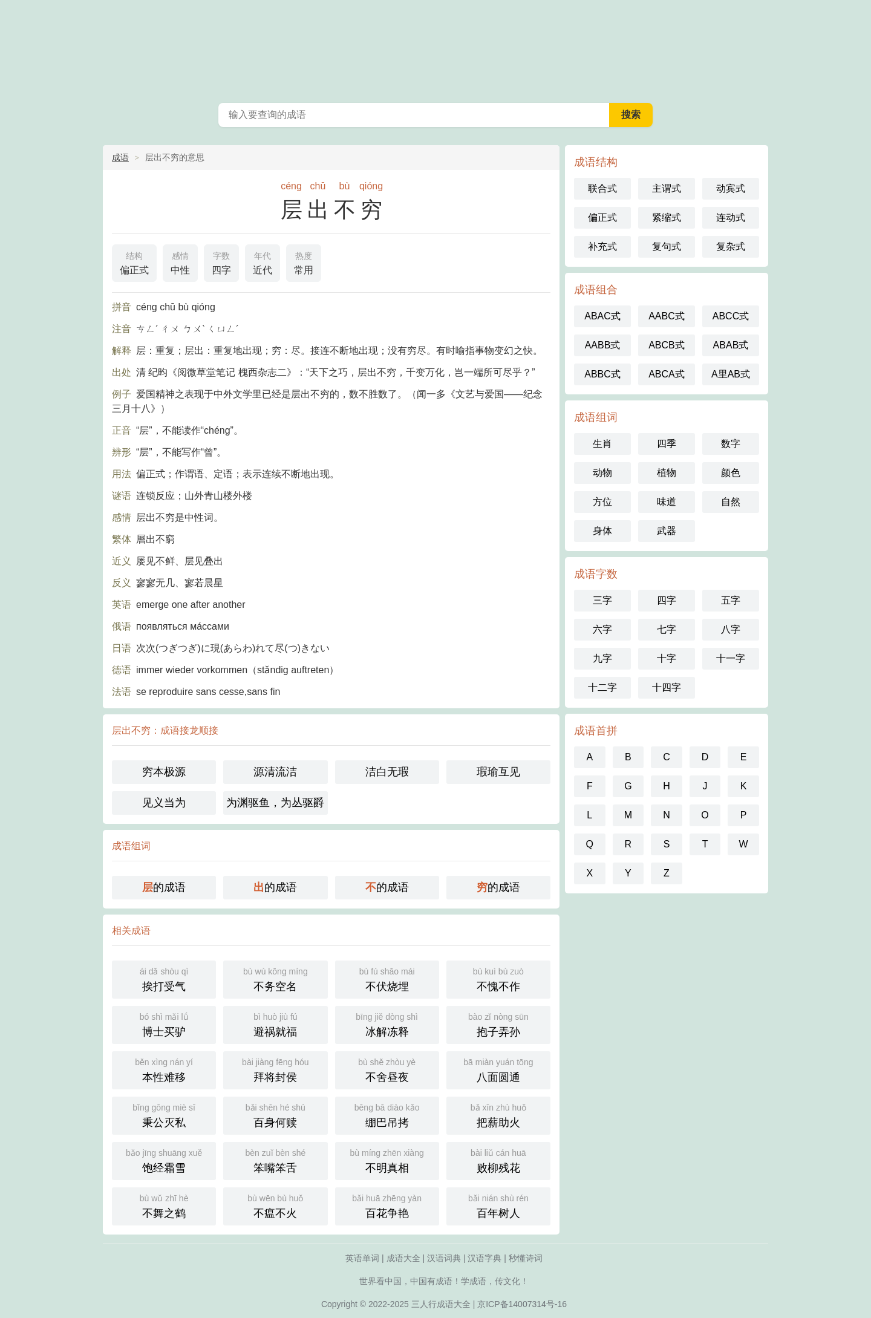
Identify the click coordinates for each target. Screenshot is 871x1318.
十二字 (602, 687)
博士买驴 (164, 1024)
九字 (602, 658)
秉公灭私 (164, 1114)
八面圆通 (498, 1069)
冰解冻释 (387, 1024)
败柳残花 (498, 1160)
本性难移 (164, 1069)
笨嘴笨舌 (275, 1160)
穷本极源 (164, 772)
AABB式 (603, 345)
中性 (180, 262)
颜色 (730, 473)
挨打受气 (164, 978)
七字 (666, 629)
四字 (221, 262)
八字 (730, 629)
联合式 (602, 188)
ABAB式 (731, 345)
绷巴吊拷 (387, 1114)
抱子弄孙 (498, 1024)
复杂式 (730, 246)
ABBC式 (602, 374)
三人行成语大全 (441, 1304)
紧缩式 (666, 217)
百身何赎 (275, 1114)
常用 (303, 262)
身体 (602, 531)
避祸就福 (275, 1024)
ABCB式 (666, 345)
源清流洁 (275, 772)
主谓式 (666, 188)
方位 (602, 502)
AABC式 (666, 316)
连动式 (730, 217)
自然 (730, 502)
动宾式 (730, 188)
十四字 (666, 687)
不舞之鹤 (164, 1205)
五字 (730, 600)
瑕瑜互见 (498, 772)
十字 (666, 658)
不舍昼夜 (387, 1069)
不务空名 (275, 978)
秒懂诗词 (526, 1258)
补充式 (602, 246)
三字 (602, 600)
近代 (262, 262)
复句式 (666, 246)
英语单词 (362, 1258)
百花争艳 (387, 1205)
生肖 (602, 444)
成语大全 (403, 1258)
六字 (602, 629)
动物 (602, 473)
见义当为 (164, 803)
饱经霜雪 (164, 1160)
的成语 (164, 887)
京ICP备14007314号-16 (522, 1304)
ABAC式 (602, 316)
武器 (666, 531)
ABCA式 (666, 374)
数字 (730, 444)
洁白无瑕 (387, 772)
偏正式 (134, 262)
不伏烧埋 (387, 978)
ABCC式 (731, 316)
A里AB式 (730, 374)
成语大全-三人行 (435, 48)
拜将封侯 (275, 1069)
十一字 (730, 658)
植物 (666, 473)
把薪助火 (498, 1114)
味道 (666, 502)
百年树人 (498, 1205)
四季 (666, 444)
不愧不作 (498, 978)
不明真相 (387, 1160)
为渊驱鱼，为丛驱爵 (275, 803)
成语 (120, 157)
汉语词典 (444, 1258)
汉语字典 (484, 1258)
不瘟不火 (275, 1205)
